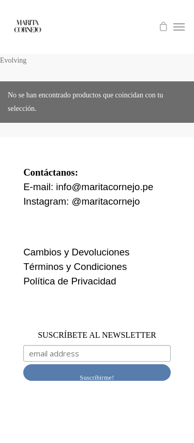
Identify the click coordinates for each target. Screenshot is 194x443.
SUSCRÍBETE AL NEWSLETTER (97, 335)
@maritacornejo (105, 201)
